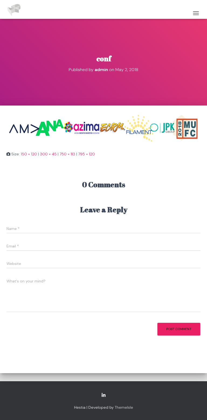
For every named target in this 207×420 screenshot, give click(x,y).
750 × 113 (67, 154)
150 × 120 (29, 154)
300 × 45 (48, 154)
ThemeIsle (124, 407)
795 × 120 (86, 154)
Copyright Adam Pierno (103, 395)
